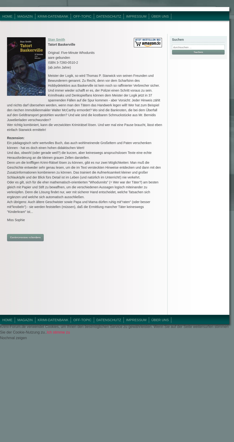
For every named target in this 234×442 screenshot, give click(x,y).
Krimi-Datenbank (53, 16)
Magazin (25, 16)
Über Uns (160, 16)
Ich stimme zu (58, 332)
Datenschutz (108, 16)
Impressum (136, 16)
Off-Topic (82, 16)
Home (7, 16)
